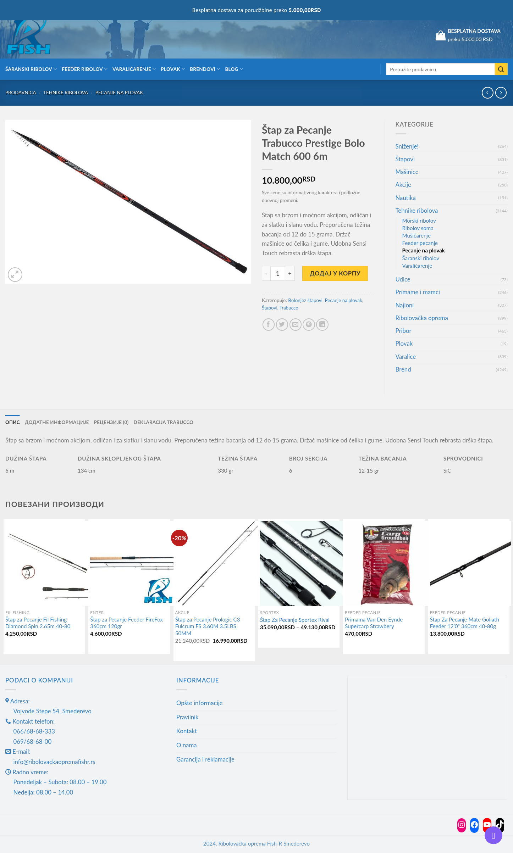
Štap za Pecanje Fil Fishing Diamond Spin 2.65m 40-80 (37, 623)
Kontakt (186, 731)
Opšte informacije (199, 703)
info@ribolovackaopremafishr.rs (54, 761)
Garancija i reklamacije (205, 759)
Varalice (406, 356)
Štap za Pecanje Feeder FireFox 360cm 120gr (126, 623)
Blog (234, 69)
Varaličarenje (134, 69)
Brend (403, 369)
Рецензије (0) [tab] (111, 422)
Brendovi (205, 69)
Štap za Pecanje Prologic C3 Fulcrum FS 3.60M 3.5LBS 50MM (207, 626)
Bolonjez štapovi (305, 300)
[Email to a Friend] (295, 324)
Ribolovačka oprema (422, 318)
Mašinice (407, 171)
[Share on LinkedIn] (322, 324)
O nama (186, 745)
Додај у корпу (335, 273)
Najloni (405, 305)
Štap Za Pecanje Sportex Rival (295, 620)
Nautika (406, 197)
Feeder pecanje (420, 243)
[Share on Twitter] (282, 324)
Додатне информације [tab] (57, 422)
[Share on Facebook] (269, 324)
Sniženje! (407, 146)
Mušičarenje (416, 235)
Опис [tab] (12, 422)
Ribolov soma (418, 228)
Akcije (403, 184)
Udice (403, 279)
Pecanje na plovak (119, 92)
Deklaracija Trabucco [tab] (164, 422)
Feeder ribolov (84, 69)
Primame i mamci (418, 292)
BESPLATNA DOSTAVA (474, 31)
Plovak (173, 69)
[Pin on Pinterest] (309, 324)
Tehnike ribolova (65, 92)
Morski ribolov (419, 220)
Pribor (404, 330)
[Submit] (501, 69)
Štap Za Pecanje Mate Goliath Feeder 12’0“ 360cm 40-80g (464, 623)
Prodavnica (20, 92)
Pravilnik (187, 717)
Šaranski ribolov (31, 69)
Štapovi (269, 308)
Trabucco (289, 308)
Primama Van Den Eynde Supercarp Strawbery (374, 623)
